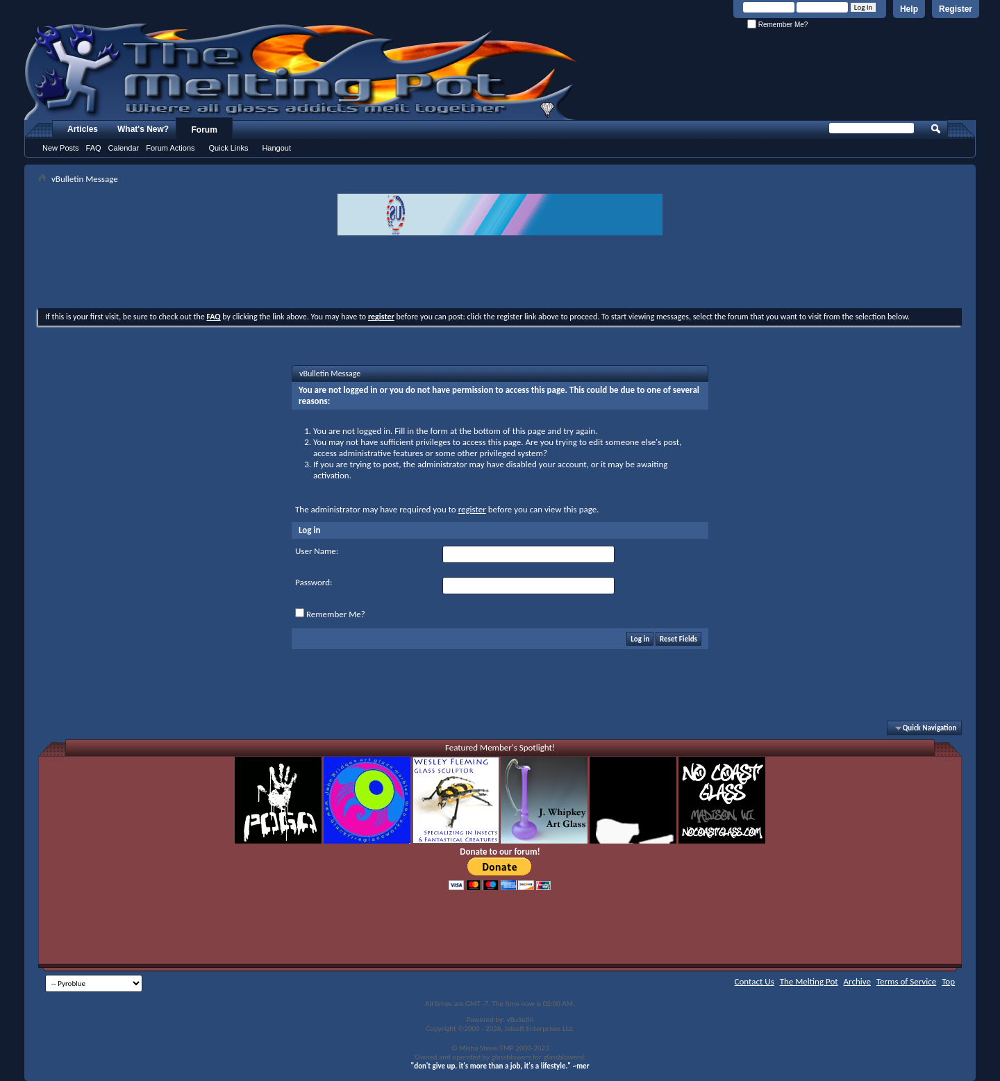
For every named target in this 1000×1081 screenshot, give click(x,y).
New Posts (60, 148)
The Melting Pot (809, 981)
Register (955, 9)
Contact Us (754, 981)
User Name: (316, 551)
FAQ (93, 148)
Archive (857, 981)
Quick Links (229, 148)
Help (909, 9)
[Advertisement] (500, 273)
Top (948, 981)
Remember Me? (777, 24)
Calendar (124, 148)
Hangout (276, 148)
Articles (82, 129)
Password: (313, 582)
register (472, 509)
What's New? (143, 129)
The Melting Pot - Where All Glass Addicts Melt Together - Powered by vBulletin (301, 71)
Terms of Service (906, 981)
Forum (204, 130)
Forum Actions (170, 148)
